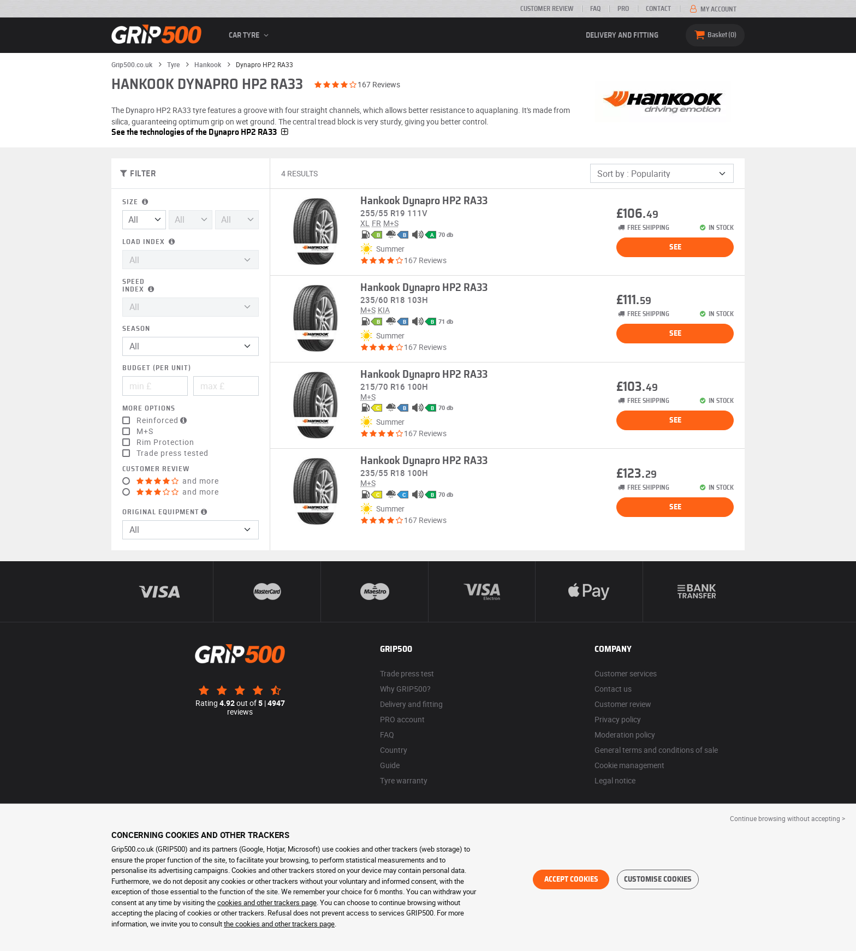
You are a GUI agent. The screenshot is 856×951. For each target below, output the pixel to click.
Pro (623, 8)
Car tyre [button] (250, 35)
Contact (658, 8)
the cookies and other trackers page (279, 924)
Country (393, 750)
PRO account (402, 719)
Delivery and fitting (622, 35)
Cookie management (629, 765)
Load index (149, 242)
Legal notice (615, 780)
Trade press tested (172, 453)
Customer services (626, 673)
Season (136, 328)
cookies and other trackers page (267, 902)
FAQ (595, 8)
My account (712, 9)
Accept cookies (571, 879)
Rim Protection (165, 442)
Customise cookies (658, 879)
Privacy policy (618, 719)
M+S (144, 431)
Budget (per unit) (156, 368)
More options (148, 408)
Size (136, 202)
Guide (390, 765)
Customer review (546, 8)
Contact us (613, 688)
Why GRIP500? (405, 688)
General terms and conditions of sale (656, 750)
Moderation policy (625, 734)
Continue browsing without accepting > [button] (787, 818)
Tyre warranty (403, 780)
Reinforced (162, 420)
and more (177, 481)
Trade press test (407, 673)
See (675, 247)
